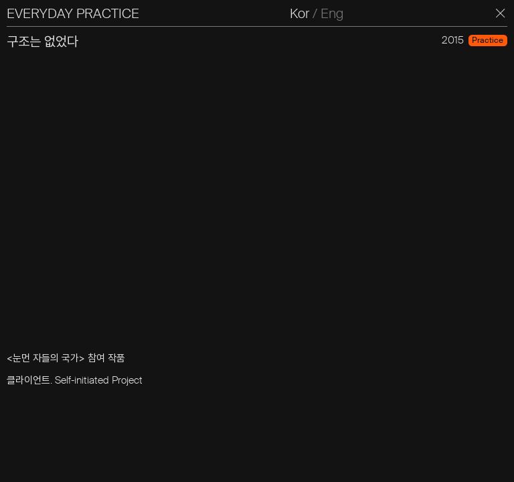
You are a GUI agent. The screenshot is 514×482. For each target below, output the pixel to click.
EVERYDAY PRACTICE (73, 13)
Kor (299, 13)
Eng (332, 13)
